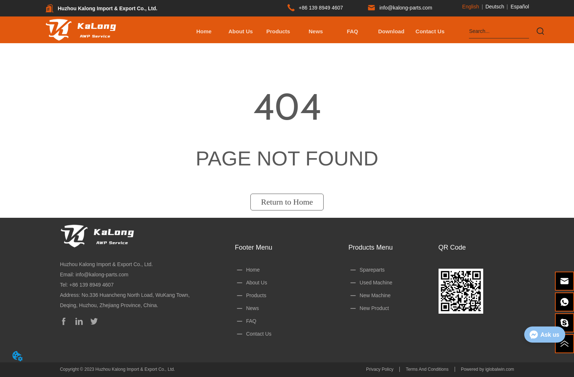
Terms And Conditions (427, 369)
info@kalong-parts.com (101, 274)
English (470, 7)
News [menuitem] (316, 31)
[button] (278, 31)
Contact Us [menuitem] (429, 31)
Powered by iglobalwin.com (487, 369)
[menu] (317, 31)
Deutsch (494, 7)
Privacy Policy (380, 369)
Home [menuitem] (204, 31)
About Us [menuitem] (240, 31)
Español (520, 7)
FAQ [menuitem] (352, 31)
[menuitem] (278, 31)
